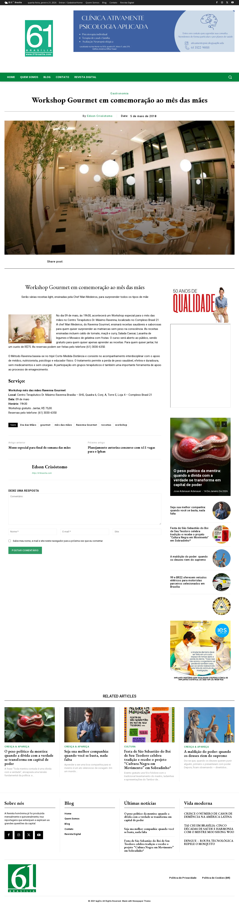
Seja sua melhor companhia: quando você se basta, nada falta (187, 510)
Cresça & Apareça (16, 746)
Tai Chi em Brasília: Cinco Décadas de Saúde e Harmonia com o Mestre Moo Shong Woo (209, 829)
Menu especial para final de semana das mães (39, 447)
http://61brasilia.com (42, 473)
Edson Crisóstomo (99, 116)
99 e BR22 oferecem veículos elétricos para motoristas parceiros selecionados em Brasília (188, 582)
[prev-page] (217, 424)
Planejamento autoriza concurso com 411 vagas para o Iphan (121, 449)
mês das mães (63, 424)
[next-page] (224, 424)
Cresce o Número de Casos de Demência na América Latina (208, 815)
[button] (209, 77)
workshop (121, 424)
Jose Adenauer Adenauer (187, 491)
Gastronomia (119, 93)
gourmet (45, 424)
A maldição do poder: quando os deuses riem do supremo (188, 558)
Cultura (130, 746)
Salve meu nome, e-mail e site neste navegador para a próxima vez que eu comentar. (58, 540)
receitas (106, 424)
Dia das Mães (28, 424)
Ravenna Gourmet (86, 424)
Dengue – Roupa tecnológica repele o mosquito (208, 842)
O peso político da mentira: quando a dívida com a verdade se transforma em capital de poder (200, 478)
